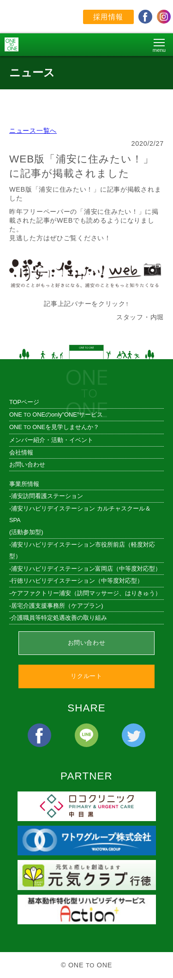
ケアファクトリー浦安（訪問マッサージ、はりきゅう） (86, 593)
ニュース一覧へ (33, 130)
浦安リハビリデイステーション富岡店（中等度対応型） (86, 568)
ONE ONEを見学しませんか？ (54, 427)
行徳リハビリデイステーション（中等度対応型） (77, 580)
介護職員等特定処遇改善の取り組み (59, 617)
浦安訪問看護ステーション (47, 495)
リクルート (86, 676)
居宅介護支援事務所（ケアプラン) (57, 605)
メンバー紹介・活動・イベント (51, 439)
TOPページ (24, 402)
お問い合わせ (27, 464)
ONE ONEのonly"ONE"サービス (56, 414)
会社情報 (21, 452)
